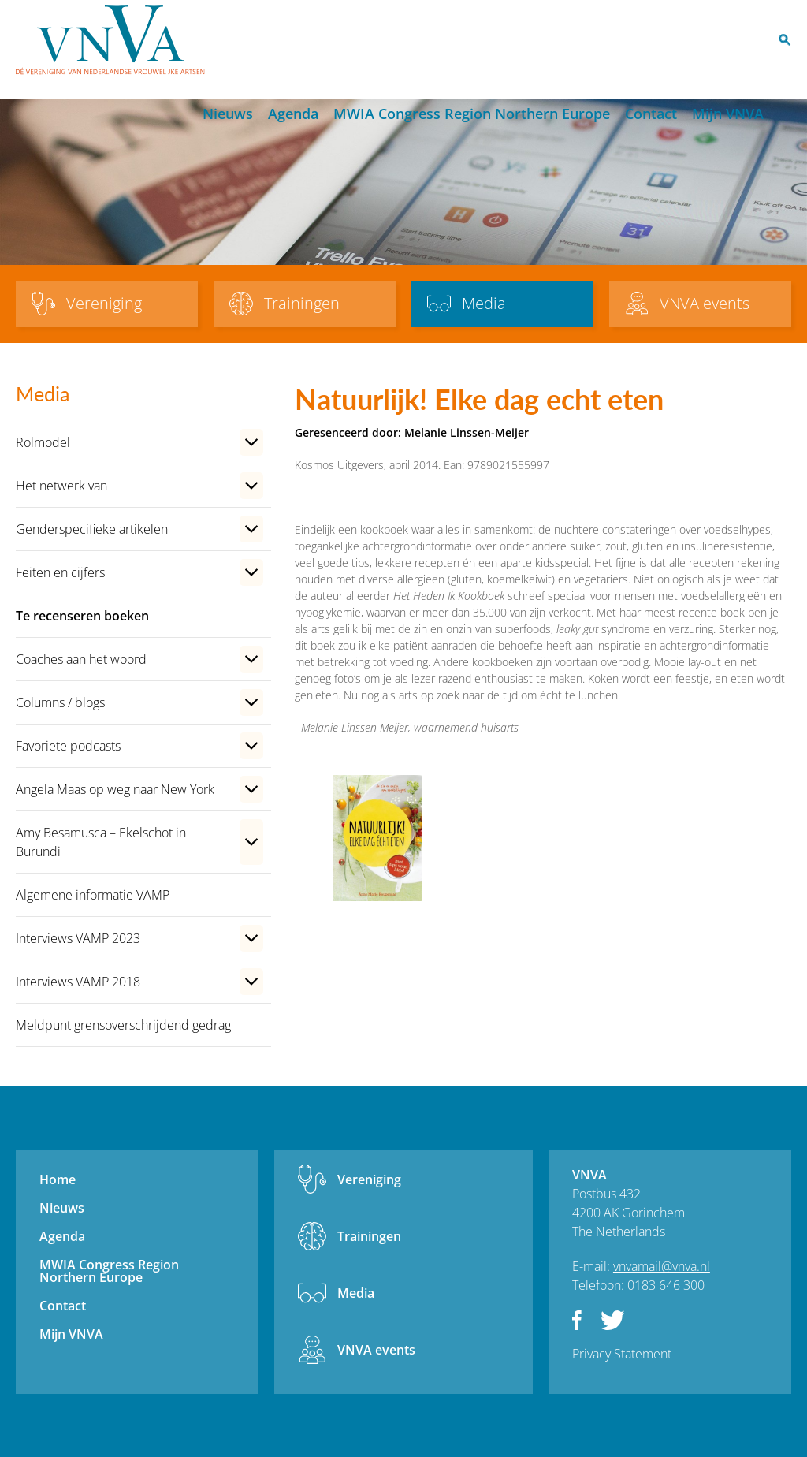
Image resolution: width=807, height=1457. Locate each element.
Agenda (293, 113)
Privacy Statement (621, 1353)
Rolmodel (43, 442)
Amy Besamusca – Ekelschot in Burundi (101, 842)
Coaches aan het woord (81, 659)
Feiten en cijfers (60, 572)
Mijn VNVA (728, 113)
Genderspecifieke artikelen (92, 529)
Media (355, 1293)
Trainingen (369, 1236)
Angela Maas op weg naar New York (115, 789)
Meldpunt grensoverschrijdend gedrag (123, 1025)
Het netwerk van (61, 485)
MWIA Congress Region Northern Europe (471, 113)
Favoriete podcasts (68, 746)
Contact (651, 113)
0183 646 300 (666, 1285)
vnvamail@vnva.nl (661, 1266)
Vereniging (369, 1179)
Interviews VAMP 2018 (78, 981)
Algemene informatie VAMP (92, 895)
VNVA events (376, 1349)
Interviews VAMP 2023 (78, 938)
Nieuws (228, 113)
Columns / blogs (60, 702)
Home (181, 114)
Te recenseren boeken (82, 615)
